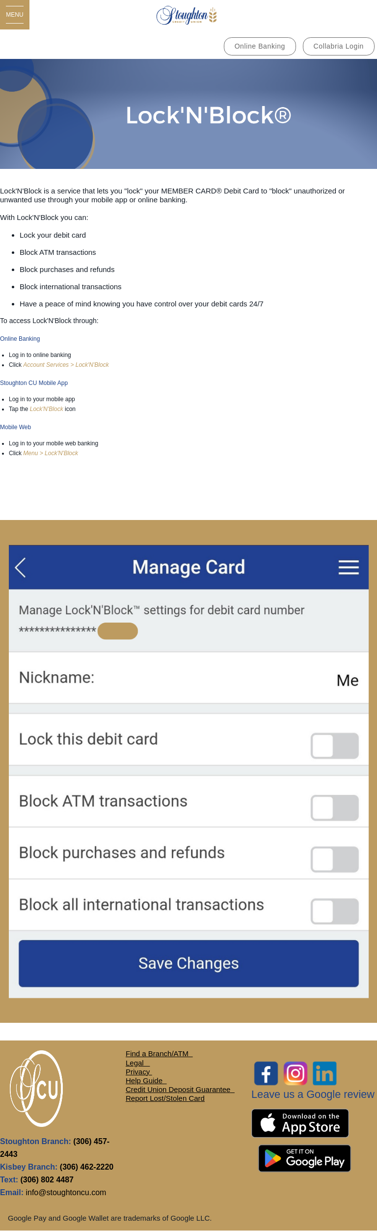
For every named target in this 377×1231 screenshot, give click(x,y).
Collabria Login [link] (339, 46)
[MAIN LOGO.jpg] (188, 14)
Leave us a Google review (313, 1094)
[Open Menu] (14, 14)
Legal (136, 1063)
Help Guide (145, 1080)
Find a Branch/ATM (157, 1053)
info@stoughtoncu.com (66, 1192)
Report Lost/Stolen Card (165, 1098)
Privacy (139, 1071)
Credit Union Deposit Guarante (176, 1089)
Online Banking (260, 46)
